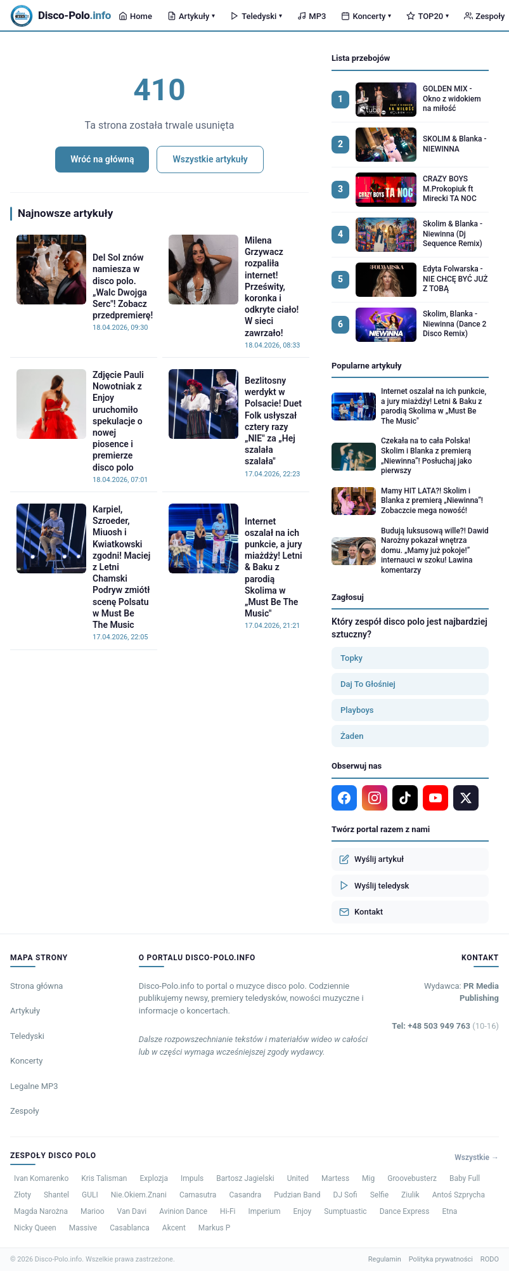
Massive (83, 1227)
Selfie (379, 1194)
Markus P (214, 1227)
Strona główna (36, 986)
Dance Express (405, 1211)
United (298, 1178)
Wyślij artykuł (371, 859)
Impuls (192, 1178)
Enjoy (302, 1211)
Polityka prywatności (441, 1259)
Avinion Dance (183, 1211)
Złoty (22, 1194)
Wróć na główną (102, 159)
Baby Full (464, 1178)
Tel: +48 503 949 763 (445, 1026)
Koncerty (366, 16)
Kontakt (361, 912)
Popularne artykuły (367, 365)
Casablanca (130, 1227)
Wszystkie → (476, 1157)
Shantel (56, 1194)
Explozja (153, 1178)
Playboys (357, 710)
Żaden (351, 736)
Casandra (245, 1194)
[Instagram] (374, 798)
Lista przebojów (361, 58)
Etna (450, 1211)
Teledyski (256, 16)
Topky (351, 658)
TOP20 (427, 16)
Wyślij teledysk (374, 885)
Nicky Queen (35, 1227)
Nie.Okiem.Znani (139, 1194)
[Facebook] (344, 798)
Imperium (264, 1211)
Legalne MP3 (34, 1086)
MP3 (311, 16)
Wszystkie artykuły (209, 159)
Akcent (174, 1227)
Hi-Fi (227, 1211)
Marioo (93, 1211)
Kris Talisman (104, 1178)
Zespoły (24, 1111)
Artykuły (191, 16)
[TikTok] (405, 798)
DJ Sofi (345, 1194)
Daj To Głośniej (368, 684)
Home (135, 16)
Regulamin (384, 1259)
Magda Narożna (41, 1211)
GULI (90, 1194)
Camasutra (197, 1194)
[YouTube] (435, 798)
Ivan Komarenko (41, 1178)
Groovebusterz (412, 1178)
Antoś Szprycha (458, 1194)
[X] (466, 798)
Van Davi (132, 1211)
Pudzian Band (297, 1194)
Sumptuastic (345, 1211)
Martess (335, 1178)
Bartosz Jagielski (245, 1178)
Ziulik (410, 1194)
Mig (368, 1178)
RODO (489, 1259)
